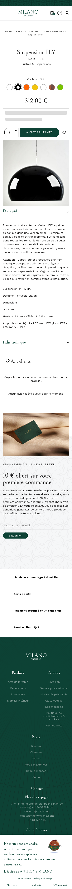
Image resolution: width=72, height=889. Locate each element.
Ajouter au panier (39, 132)
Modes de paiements (54, 694)
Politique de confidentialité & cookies (54, 716)
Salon (36, 777)
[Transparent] (44, 88)
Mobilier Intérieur (18, 700)
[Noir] (19, 88)
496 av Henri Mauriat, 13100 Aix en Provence (36, 836)
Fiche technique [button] (36, 342)
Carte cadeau (54, 700)
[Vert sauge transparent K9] (61, 88)
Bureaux (36, 746)
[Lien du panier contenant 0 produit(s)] (52, 13)
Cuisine (36, 758)
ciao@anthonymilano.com (37, 815)
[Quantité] (9, 132)
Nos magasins (54, 706)
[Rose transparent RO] (52, 88)
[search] (67, 13)
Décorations (18, 688)
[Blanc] (10, 88)
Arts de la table (18, 681)
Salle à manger (36, 770)
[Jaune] (36, 88)
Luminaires (18, 694)
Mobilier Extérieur (36, 764)
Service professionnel (54, 688)
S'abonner (15, 535)
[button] (36, 212)
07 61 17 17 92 (37, 819)
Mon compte (54, 725)
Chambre (36, 752)
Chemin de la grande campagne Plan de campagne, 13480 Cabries (37, 805)
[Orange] (27, 88)
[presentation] (35, 546)
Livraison (54, 681)
